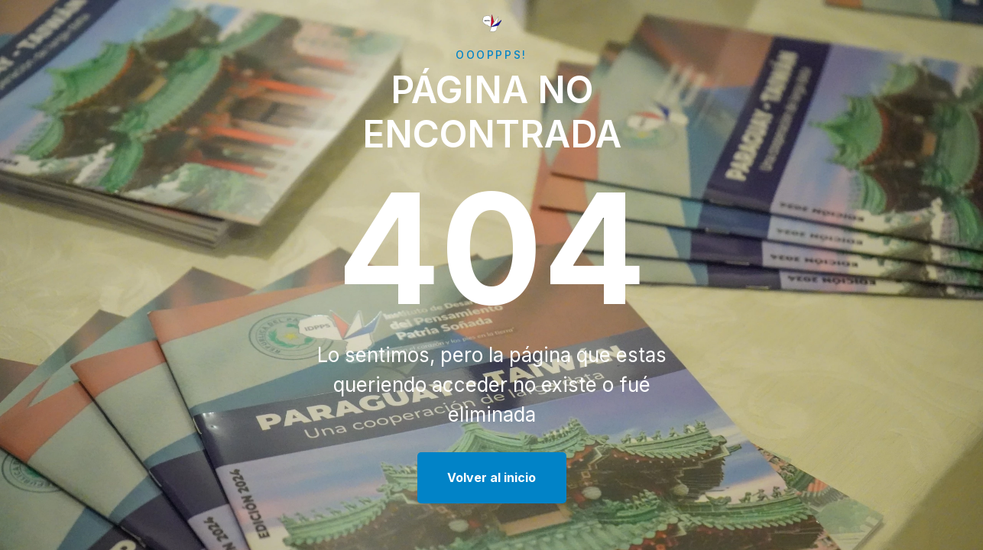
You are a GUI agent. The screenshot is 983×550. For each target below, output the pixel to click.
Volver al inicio (491, 477)
